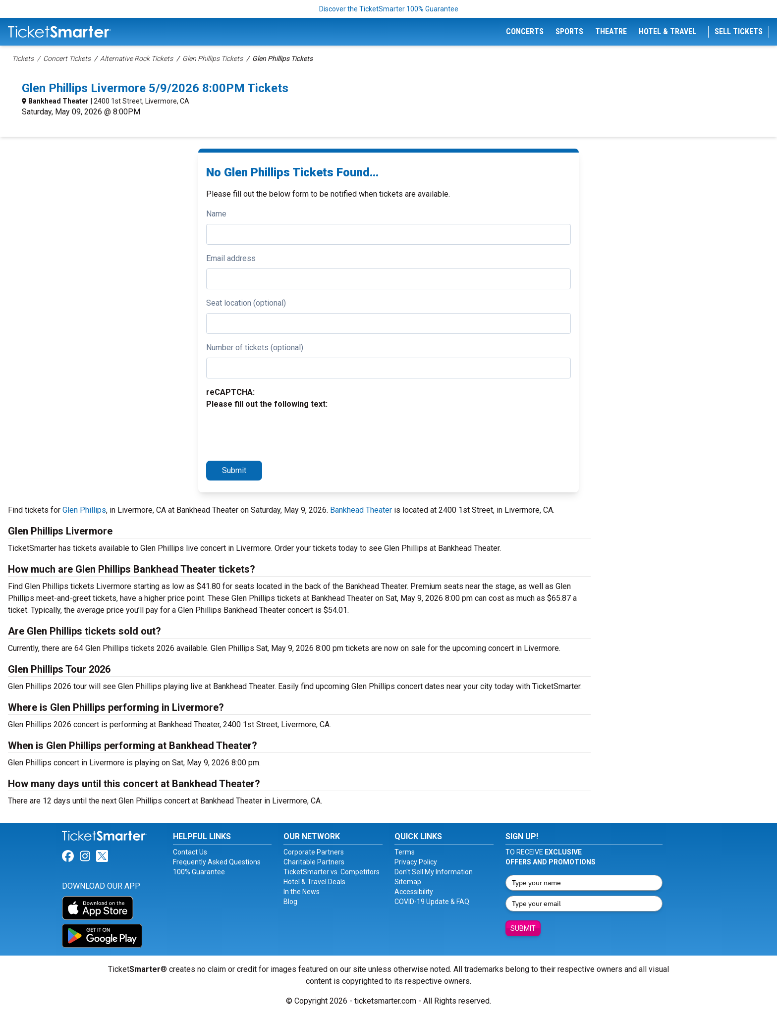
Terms (404, 852)
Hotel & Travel (667, 31)
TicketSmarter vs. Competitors (331, 872)
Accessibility (413, 892)
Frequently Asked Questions (217, 862)
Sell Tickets (739, 31)
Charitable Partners (313, 862)
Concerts (525, 31)
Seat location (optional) (246, 303)
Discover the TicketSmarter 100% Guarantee (388, 9)
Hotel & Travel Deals (314, 882)
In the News (301, 892)
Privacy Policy (415, 862)
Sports (569, 31)
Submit (234, 470)
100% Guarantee (199, 872)
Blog (290, 902)
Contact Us (190, 852)
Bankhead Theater (58, 101)
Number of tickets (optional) (254, 347)
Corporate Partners (313, 852)
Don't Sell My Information (433, 872)
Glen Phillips (84, 510)
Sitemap (407, 882)
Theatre (611, 31)
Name (216, 213)
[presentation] (281, 433)
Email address (231, 258)
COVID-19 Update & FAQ (431, 902)
